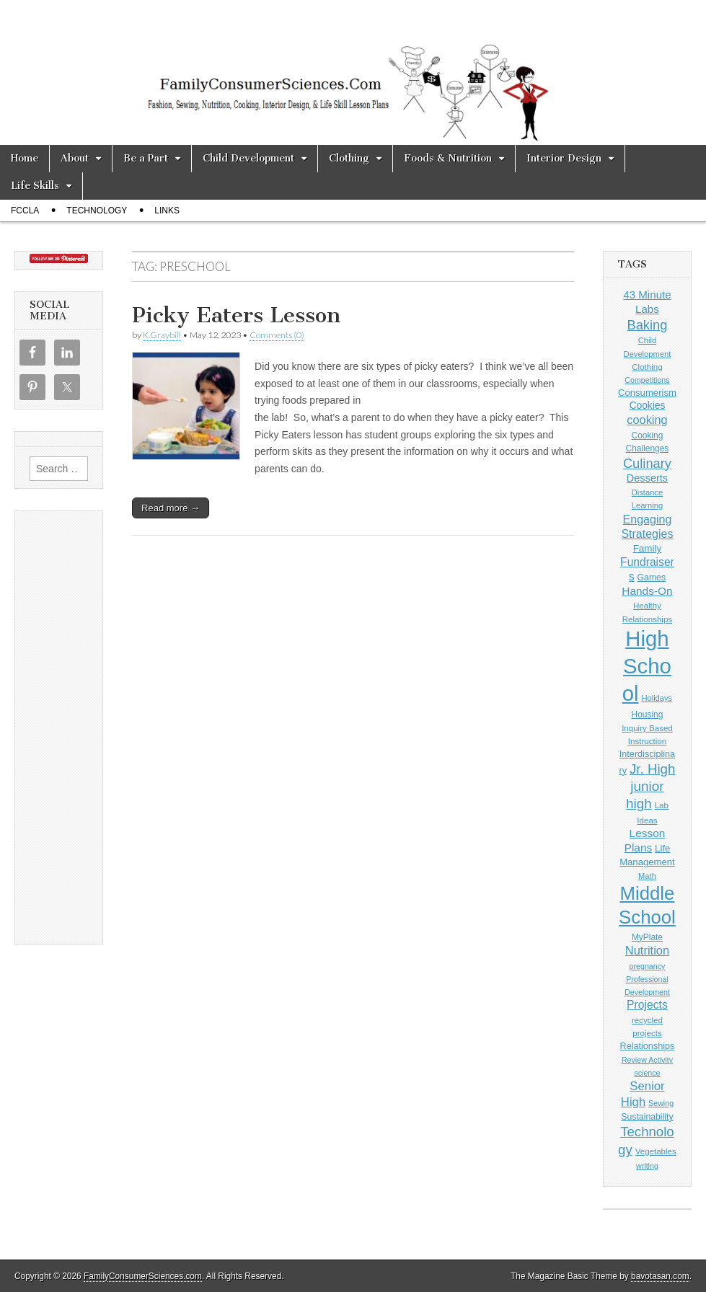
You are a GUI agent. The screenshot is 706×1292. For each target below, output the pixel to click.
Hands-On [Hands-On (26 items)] (647, 591)
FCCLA (25, 210)
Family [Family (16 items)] (647, 548)
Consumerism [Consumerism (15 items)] (647, 392)
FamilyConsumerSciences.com (143, 1276)
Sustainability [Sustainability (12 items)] (647, 1117)
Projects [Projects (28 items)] (647, 1005)
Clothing (349, 158)
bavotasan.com (660, 1276)
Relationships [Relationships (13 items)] (647, 1046)
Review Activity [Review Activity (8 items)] (647, 1060)
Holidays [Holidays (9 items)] (656, 698)
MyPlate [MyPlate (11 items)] (647, 937)
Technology (96, 210)
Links (167, 210)
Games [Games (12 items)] (651, 577)
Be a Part (145, 158)
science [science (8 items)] (647, 1072)
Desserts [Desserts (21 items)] (647, 478)
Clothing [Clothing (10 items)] (647, 367)
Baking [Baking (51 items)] (647, 324)
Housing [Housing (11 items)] (647, 714)
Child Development (248, 158)
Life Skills (35, 186)
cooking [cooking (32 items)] (647, 419)
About (75, 158)
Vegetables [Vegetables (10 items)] (655, 1151)
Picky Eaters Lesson (236, 315)
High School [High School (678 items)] (646, 666)
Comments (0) (277, 334)
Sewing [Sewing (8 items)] (661, 1103)
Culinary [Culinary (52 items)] (647, 463)
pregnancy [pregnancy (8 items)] (648, 966)
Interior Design (563, 158)
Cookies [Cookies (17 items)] (648, 405)
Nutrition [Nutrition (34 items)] (647, 950)
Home (24, 158)
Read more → (170, 508)
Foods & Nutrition (448, 158)
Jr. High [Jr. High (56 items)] (652, 768)
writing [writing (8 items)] (647, 1166)
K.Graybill (162, 334)
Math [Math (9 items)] (647, 876)
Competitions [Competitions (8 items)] (647, 380)
